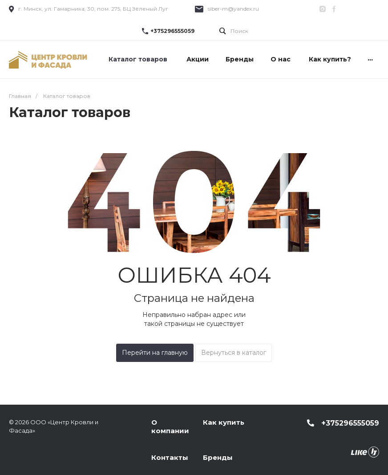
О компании (170, 426)
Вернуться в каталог (233, 353)
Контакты (169, 457)
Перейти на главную (155, 353)
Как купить (223, 422)
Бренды (218, 457)
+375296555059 (172, 31)
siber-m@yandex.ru (233, 8)
